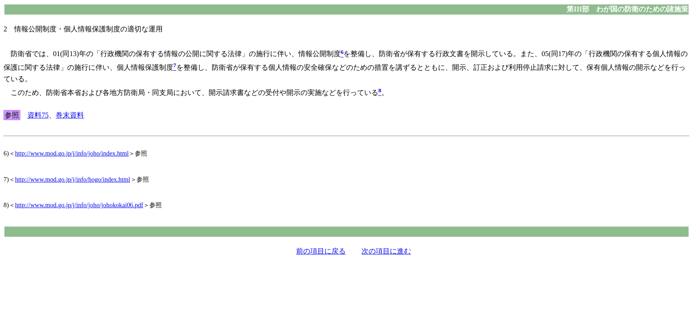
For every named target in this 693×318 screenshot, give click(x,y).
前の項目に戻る (321, 251)
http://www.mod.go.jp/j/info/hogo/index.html (72, 179)
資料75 (38, 115)
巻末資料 (70, 115)
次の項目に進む (386, 251)
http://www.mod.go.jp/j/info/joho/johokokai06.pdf (79, 204)
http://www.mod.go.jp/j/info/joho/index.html (72, 153)
